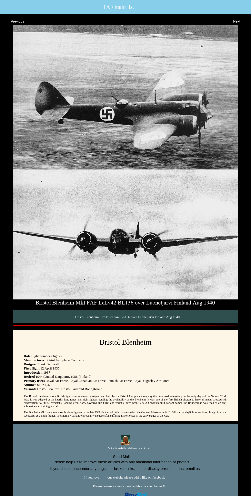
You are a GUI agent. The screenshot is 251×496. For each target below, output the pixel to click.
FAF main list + (125, 7)
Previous (14, 21)
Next (240, 21)
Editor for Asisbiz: (126, 448)
